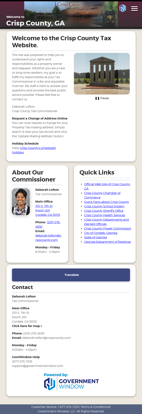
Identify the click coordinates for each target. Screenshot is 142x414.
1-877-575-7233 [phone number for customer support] (68, 407)
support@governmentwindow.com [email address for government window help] (37, 366)
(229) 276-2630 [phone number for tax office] (33, 333)
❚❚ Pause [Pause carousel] (102, 98)
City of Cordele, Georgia (100, 233)
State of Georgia (95, 237)
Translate (72, 275)
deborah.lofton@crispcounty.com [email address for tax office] (46, 338)
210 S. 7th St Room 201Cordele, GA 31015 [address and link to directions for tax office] (47, 210)
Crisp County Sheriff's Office (103, 211)
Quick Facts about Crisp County (106, 202)
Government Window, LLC (56, 411)
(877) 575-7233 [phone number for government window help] (22, 361)
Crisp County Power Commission (107, 228)
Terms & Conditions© (96, 407)
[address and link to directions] (27, 326)
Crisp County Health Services (104, 215)
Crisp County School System (104, 206)
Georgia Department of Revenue (107, 242)
